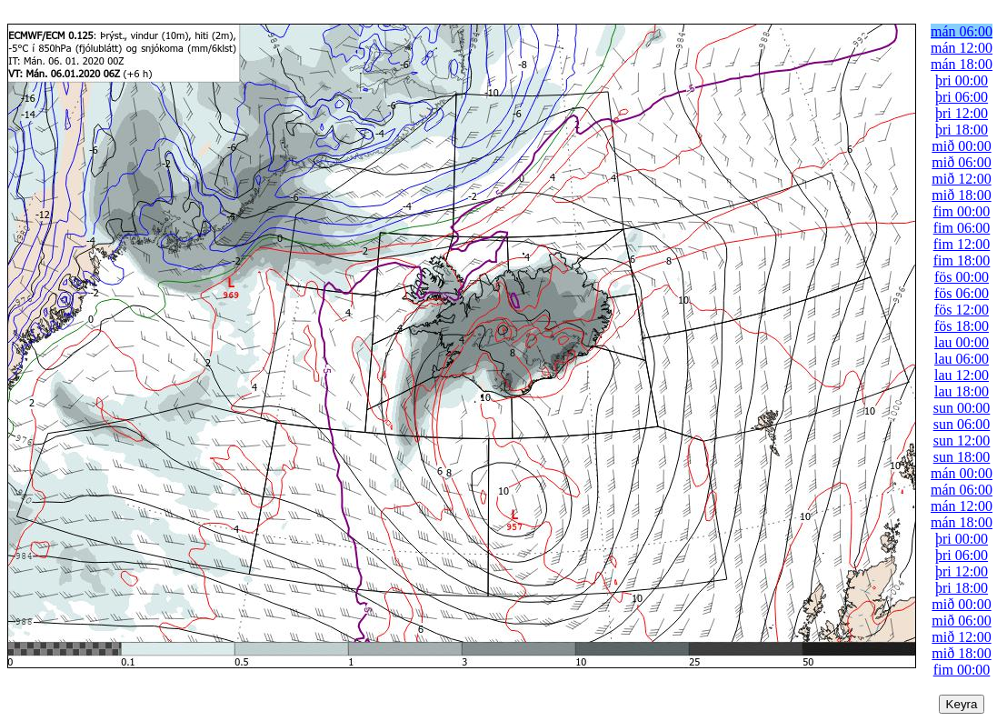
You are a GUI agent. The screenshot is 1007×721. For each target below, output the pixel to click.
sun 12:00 (962, 440)
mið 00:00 (961, 146)
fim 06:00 (962, 227)
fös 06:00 (961, 293)
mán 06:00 (961, 31)
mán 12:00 (961, 47)
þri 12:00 (961, 113)
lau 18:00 (961, 391)
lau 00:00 (961, 342)
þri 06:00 (961, 97)
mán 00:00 (961, 473)
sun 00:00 (962, 408)
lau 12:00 (961, 375)
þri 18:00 (961, 129)
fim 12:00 (962, 244)
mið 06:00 (961, 162)
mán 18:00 (961, 64)
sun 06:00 (962, 424)
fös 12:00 (961, 309)
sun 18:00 (962, 457)
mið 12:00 (961, 178)
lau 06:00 (961, 358)
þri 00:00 (961, 80)
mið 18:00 (961, 195)
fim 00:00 (962, 211)
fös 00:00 (961, 277)
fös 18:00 (961, 326)
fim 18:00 (962, 260)
